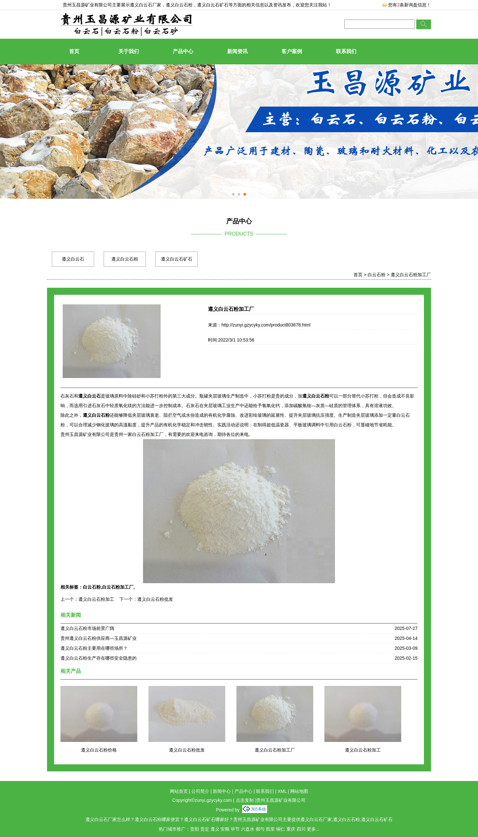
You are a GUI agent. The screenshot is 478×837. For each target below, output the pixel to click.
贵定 (204, 829)
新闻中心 (222, 791)
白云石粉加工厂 (117, 587)
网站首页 (179, 791)
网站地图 (299, 791)
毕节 (235, 829)
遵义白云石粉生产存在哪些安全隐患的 (98, 658)
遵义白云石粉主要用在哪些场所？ (94, 648)
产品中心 (183, 51)
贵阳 (194, 829)
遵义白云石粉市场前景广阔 (87, 628)
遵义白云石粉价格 (99, 749)
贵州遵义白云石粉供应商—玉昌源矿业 (98, 638)
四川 (301, 829)
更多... (313, 829)
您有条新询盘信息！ (406, 4)
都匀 (260, 829)
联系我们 (346, 51)
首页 (74, 51)
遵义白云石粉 (124, 259)
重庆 (290, 829)
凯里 (270, 829)
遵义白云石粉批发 (155, 599)
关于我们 (128, 51)
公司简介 (200, 791)
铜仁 (280, 829)
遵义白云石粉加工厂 (411, 274)
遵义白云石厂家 (145, 4)
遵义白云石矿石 (176, 259)
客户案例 (292, 51)
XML (282, 791)
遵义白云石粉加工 (96, 599)
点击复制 (245, 800)
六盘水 (247, 829)
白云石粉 (377, 274)
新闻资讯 (237, 51)
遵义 (215, 829)
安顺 (224, 829)
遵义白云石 (73, 259)
